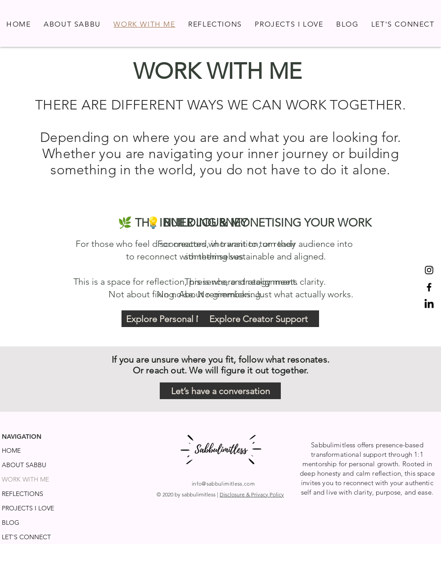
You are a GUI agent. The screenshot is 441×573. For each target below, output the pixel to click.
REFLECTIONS (22, 494)
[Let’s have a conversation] (220, 390)
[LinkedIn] (429, 304)
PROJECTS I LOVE (28, 508)
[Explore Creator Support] (258, 318)
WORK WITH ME (25, 479)
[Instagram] (429, 270)
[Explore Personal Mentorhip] (182, 318)
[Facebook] (429, 287)
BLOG (10, 522)
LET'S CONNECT (26, 537)
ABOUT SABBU (24, 465)
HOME (11, 450)
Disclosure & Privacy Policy (252, 494)
